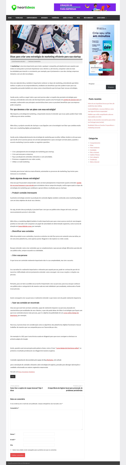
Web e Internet (94, 162)
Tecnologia (19, 18)
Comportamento (32, 18)
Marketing (32, 372)
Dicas (10, 18)
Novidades (44, 18)
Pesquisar (91, 83)
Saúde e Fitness (68, 18)
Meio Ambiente (88, 18)
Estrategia (25, 372)
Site (11, 445)
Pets (78, 18)
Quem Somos (102, 18)
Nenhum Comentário (34, 61)
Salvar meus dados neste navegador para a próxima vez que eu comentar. (34, 450)
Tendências (55, 18)
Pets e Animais (94, 152)
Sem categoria (94, 157)
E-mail (12, 440)
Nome (12, 434)
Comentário (14, 408)
